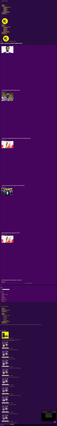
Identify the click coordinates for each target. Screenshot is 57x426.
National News (6, 315)
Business (5, 7)
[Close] (54, 411)
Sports (3, 300)
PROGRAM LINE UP (6, 12)
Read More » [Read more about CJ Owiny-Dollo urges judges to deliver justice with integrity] (3, 187)
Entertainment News (5, 294)
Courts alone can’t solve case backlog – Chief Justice (12, 280)
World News (6, 11)
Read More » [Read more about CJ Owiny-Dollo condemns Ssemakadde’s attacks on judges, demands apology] (3, 140)
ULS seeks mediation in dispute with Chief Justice (11, 90)
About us (4, 5)
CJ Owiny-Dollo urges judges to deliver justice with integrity (13, 185)
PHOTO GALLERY (4, 299)
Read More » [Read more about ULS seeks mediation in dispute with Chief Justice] (3, 92)
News (3, 6)
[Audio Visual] (55, 422)
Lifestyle (5, 9)
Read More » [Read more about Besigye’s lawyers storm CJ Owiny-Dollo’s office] (3, 235)
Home (3, 4)
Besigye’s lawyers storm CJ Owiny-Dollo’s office (11, 232)
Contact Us (4, 33)
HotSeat (5, 10)
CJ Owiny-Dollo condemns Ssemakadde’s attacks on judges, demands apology (16, 138)
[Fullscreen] (53, 411)
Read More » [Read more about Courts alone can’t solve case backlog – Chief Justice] (3, 282)
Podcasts (4, 13)
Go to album (3, 330)
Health (5, 8)
